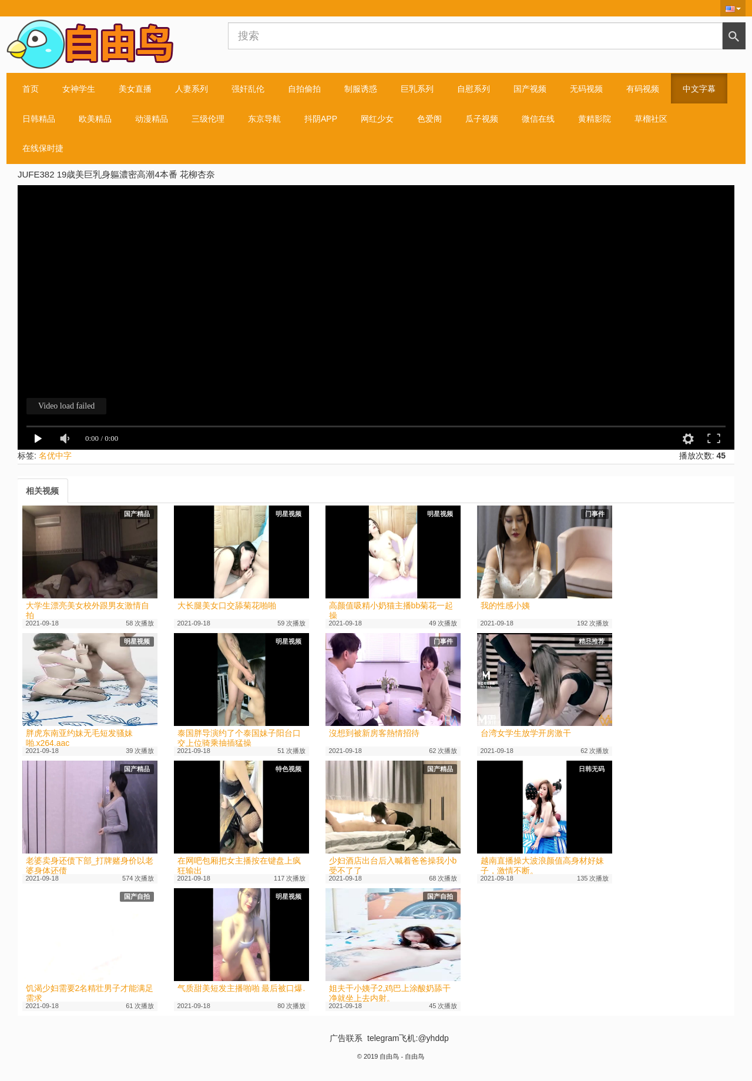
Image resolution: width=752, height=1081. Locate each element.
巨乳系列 (417, 88)
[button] (733, 8)
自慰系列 (473, 88)
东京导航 (264, 118)
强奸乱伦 (247, 88)
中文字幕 (699, 88)
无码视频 (586, 88)
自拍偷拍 (304, 88)
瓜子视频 (481, 118)
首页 (30, 88)
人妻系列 (191, 88)
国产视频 (529, 88)
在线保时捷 (42, 148)
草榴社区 (650, 118)
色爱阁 (429, 118)
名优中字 (55, 455)
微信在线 (538, 118)
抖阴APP (320, 118)
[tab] (42, 490)
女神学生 (78, 88)
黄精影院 (594, 118)
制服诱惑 (360, 88)
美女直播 (135, 88)
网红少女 (377, 118)
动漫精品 (151, 118)
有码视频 (642, 88)
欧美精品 (95, 118)
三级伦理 (208, 118)
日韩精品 (38, 118)
